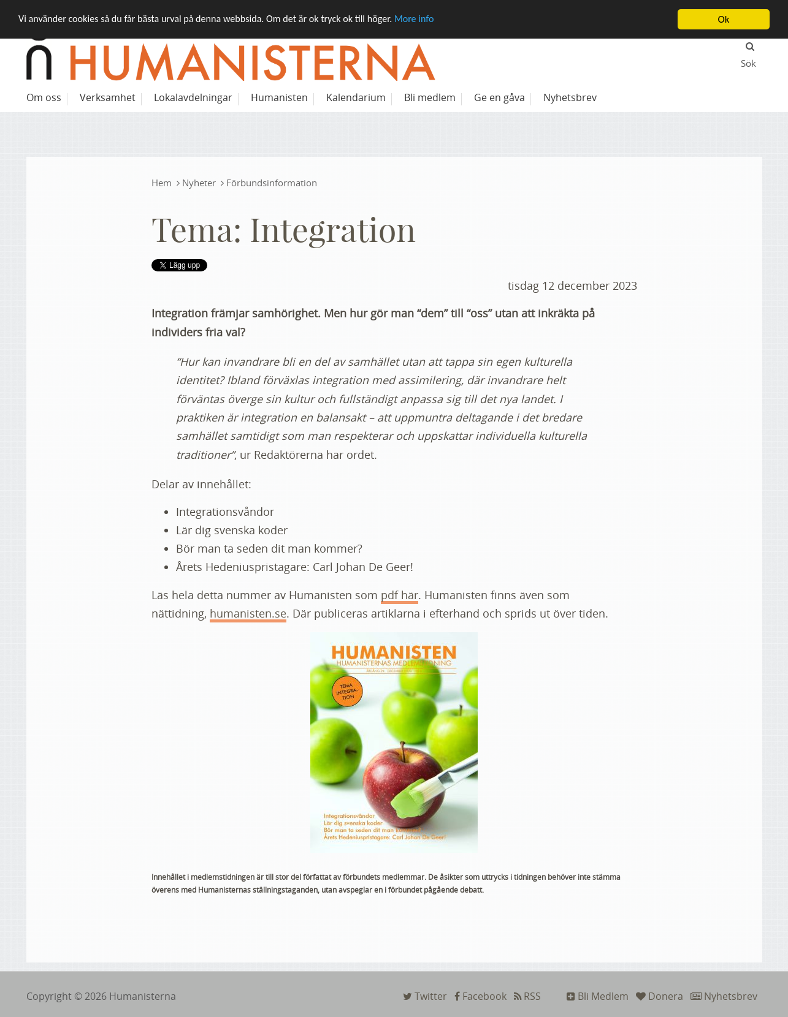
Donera (659, 996)
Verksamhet (108, 97)
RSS (527, 996)
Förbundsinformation (271, 182)
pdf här (399, 595)
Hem (161, 182)
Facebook (480, 996)
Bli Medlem (598, 996)
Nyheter (199, 182)
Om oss (43, 97)
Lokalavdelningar (193, 97)
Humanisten (279, 97)
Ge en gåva (499, 97)
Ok (724, 19)
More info (435, 19)
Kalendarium (356, 97)
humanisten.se (248, 613)
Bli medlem (430, 97)
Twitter (425, 996)
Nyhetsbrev (723, 996)
